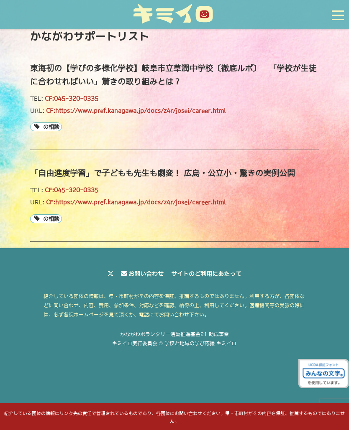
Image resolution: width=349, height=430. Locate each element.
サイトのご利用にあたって (206, 274)
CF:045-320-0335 (71, 99)
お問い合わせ (146, 274)
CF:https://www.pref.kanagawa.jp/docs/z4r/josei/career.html (136, 111)
